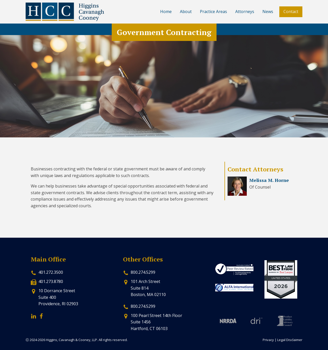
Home (166, 11)
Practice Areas (213, 11)
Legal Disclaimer (289, 339)
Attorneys (244, 11)
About (186, 11)
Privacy (268, 339)
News (267, 11)
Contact (290, 11)
